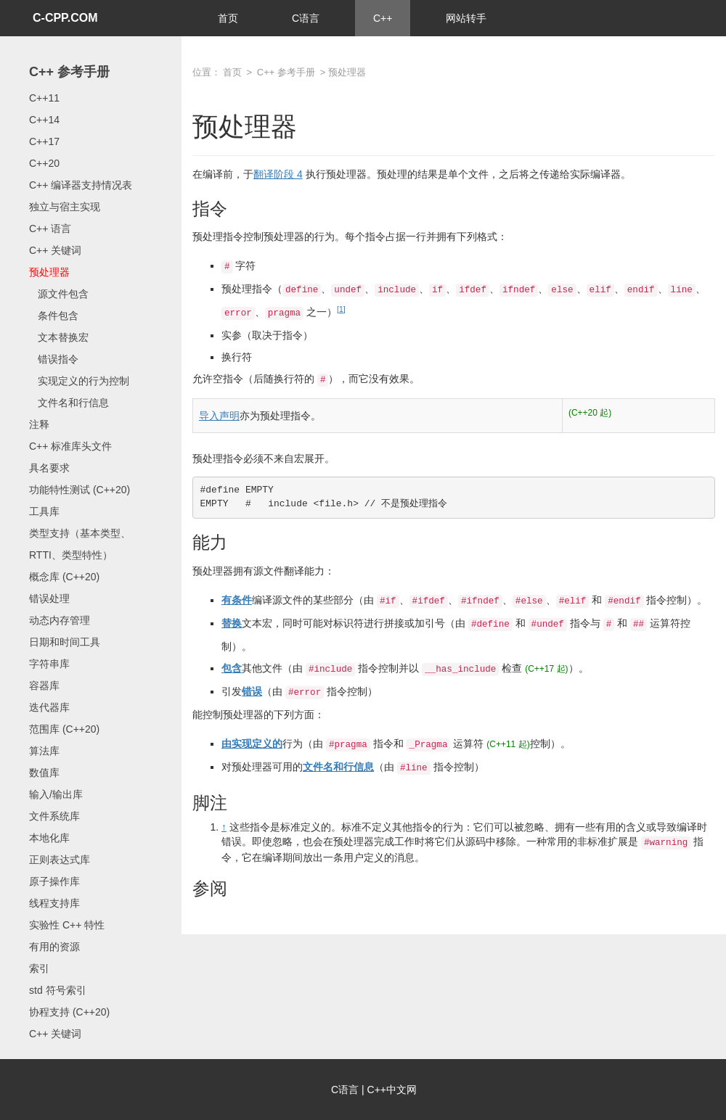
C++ (382, 18)
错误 (252, 691)
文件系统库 (54, 816)
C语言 (305, 18)
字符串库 (49, 664)
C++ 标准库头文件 (70, 446)
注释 (39, 424)
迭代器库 (49, 707)
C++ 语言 (50, 228)
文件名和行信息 (69, 402)
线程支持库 (54, 903)
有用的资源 (54, 946)
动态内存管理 (59, 620)
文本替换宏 (59, 337)
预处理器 (49, 272)
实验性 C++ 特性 (67, 925)
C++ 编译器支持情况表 (80, 185)
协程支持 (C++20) (69, 1012)
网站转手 (466, 18)
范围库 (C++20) (64, 729)
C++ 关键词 (55, 250)
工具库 (44, 511)
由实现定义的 (251, 743)
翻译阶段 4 (278, 174)
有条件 (236, 600)
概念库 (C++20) (64, 576)
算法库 (44, 751)
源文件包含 (59, 294)
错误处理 (49, 598)
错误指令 (53, 359)
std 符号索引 (57, 990)
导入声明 (219, 415)
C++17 (44, 141)
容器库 (44, 685)
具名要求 (49, 468)
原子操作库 (54, 881)
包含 (231, 668)
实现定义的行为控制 (79, 381)
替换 (231, 623)
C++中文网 (392, 1089)
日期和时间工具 (64, 642)
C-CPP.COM (65, 18)
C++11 (44, 98)
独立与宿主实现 (64, 207)
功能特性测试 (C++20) (79, 489)
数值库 (44, 772)
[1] (341, 309)
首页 (228, 18)
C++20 (44, 163)
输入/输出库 (56, 794)
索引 (39, 968)
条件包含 (53, 315)
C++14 (44, 119)
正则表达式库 (59, 859)
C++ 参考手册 (69, 72)
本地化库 (49, 838)
